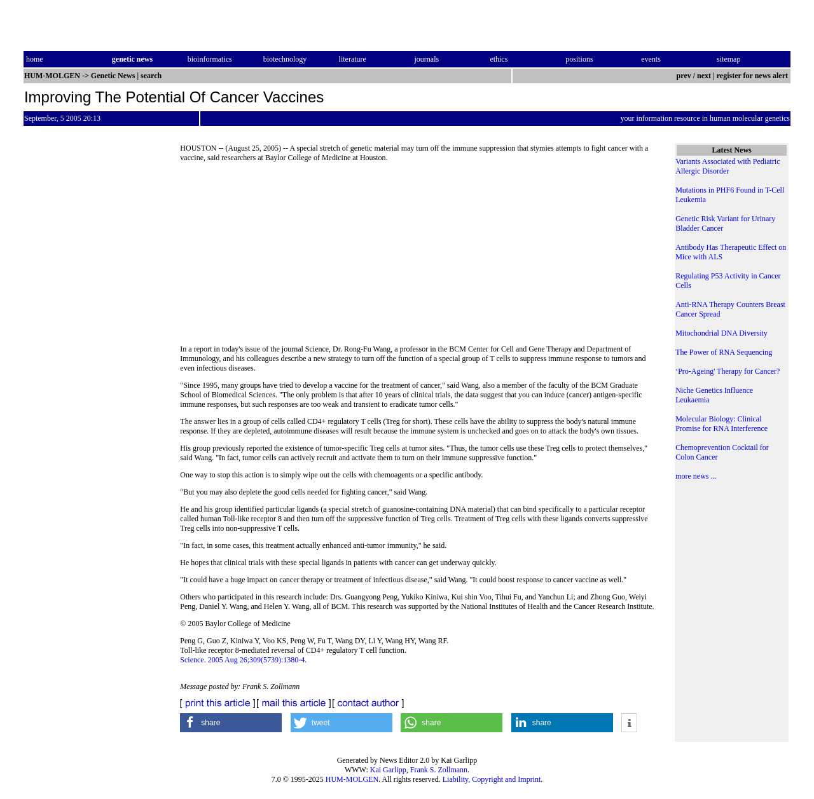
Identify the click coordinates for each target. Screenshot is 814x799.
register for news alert (753, 75)
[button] (231, 722)
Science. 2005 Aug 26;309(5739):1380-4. (243, 659)
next (704, 75)
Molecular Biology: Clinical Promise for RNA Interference (721, 423)
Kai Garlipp (388, 769)
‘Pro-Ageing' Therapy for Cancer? (727, 371)
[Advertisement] (418, 257)
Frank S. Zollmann (438, 769)
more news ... (695, 476)
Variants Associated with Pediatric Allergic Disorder (727, 166)
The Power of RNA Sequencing (723, 352)
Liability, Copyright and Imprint (492, 779)
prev (684, 75)
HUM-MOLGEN (352, 779)
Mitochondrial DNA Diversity (721, 333)
